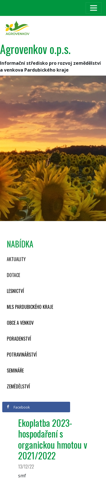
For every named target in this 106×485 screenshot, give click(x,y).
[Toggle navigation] (93, 8)
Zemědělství (18, 386)
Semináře (15, 370)
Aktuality (16, 259)
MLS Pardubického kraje (30, 306)
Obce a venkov (20, 322)
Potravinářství (22, 354)
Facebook (18, 407)
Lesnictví (15, 291)
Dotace (13, 275)
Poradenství (19, 338)
